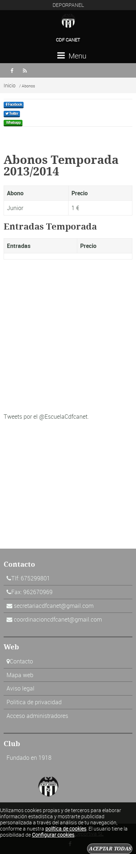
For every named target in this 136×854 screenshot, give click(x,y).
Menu (71, 56)
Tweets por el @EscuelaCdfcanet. (46, 417)
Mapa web (20, 675)
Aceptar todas (109, 848)
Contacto (21, 661)
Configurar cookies (53, 834)
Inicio (10, 85)
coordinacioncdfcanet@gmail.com (58, 619)
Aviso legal (20, 688)
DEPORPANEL (68, 4)
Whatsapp (13, 123)
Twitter (11, 114)
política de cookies (65, 828)
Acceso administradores (37, 716)
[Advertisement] (68, 338)
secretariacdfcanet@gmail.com (54, 606)
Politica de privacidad (34, 702)
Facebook (13, 104)
